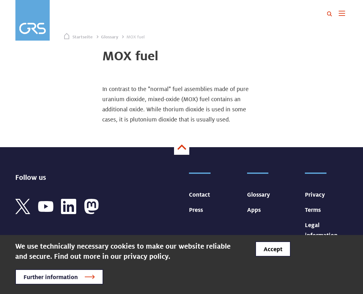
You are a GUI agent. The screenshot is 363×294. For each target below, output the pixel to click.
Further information (51, 277)
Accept (273, 249)
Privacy (315, 194)
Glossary (109, 37)
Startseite (82, 37)
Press (196, 209)
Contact (199, 194)
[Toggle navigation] (342, 14)
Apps (254, 209)
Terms (313, 209)
